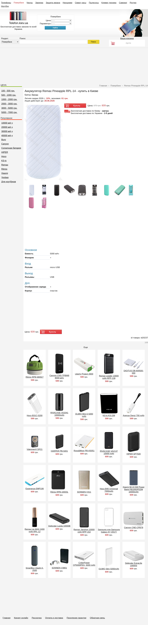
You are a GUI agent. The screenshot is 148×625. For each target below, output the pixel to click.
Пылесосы (94, 3)
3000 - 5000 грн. (9, 108)
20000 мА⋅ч (7, 127)
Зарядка (39, 3)
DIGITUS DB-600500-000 (133, 372)
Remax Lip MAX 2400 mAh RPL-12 (34, 530)
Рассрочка (37, 618)
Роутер (133, 3)
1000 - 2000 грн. (9, 99)
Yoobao (5, 177)
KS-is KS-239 (109, 415)
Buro (3, 139)
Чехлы (30, 3)
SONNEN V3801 (59, 568)
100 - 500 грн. (8, 91)
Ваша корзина (127, 38)
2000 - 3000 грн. (9, 104)
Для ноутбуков (8, 181)
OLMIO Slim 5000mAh (109, 569)
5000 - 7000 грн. (9, 112)
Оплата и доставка (54, 618)
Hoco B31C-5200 (34, 415)
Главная (6, 618)
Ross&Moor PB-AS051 (84, 451)
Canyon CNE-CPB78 (133, 527)
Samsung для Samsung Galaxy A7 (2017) (109, 530)
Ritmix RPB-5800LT (35, 377)
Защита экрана (53, 3)
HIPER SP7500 (133, 454)
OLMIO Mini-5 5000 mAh (84, 415)
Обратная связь (97, 618)
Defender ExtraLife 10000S (133, 564)
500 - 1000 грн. (8, 95)
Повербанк (19, 3)
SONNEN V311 (84, 492)
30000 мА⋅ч (7, 131)
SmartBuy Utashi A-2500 (34, 569)
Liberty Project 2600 (84, 374)
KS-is (3, 160)
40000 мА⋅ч (7, 135)
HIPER (4, 152)
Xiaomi (4, 173)
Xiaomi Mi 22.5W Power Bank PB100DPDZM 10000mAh (133, 489)
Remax (4, 165)
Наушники (67, 3)
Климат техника (108, 3)
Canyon (5, 144)
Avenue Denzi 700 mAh (133, 415)
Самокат (123, 3)
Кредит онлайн (21, 618)
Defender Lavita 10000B (59, 526)
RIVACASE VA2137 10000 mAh (109, 452)
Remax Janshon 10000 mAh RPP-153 (84, 530)
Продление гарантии (76, 618)
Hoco (3, 156)
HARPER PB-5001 (59, 451)
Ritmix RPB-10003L (59, 492)
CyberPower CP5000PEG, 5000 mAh (84, 564)
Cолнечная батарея (11, 148)
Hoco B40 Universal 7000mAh (109, 490)
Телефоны (6, 3)
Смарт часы (80, 3)
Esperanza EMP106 (34, 489)
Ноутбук (5, 6)
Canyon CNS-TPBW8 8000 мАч (59, 376)
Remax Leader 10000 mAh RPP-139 (109, 377)
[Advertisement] (74, 65)
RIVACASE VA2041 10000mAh (59, 414)
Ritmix (4, 169)
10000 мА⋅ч (7, 123)
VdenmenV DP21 (34, 449)
